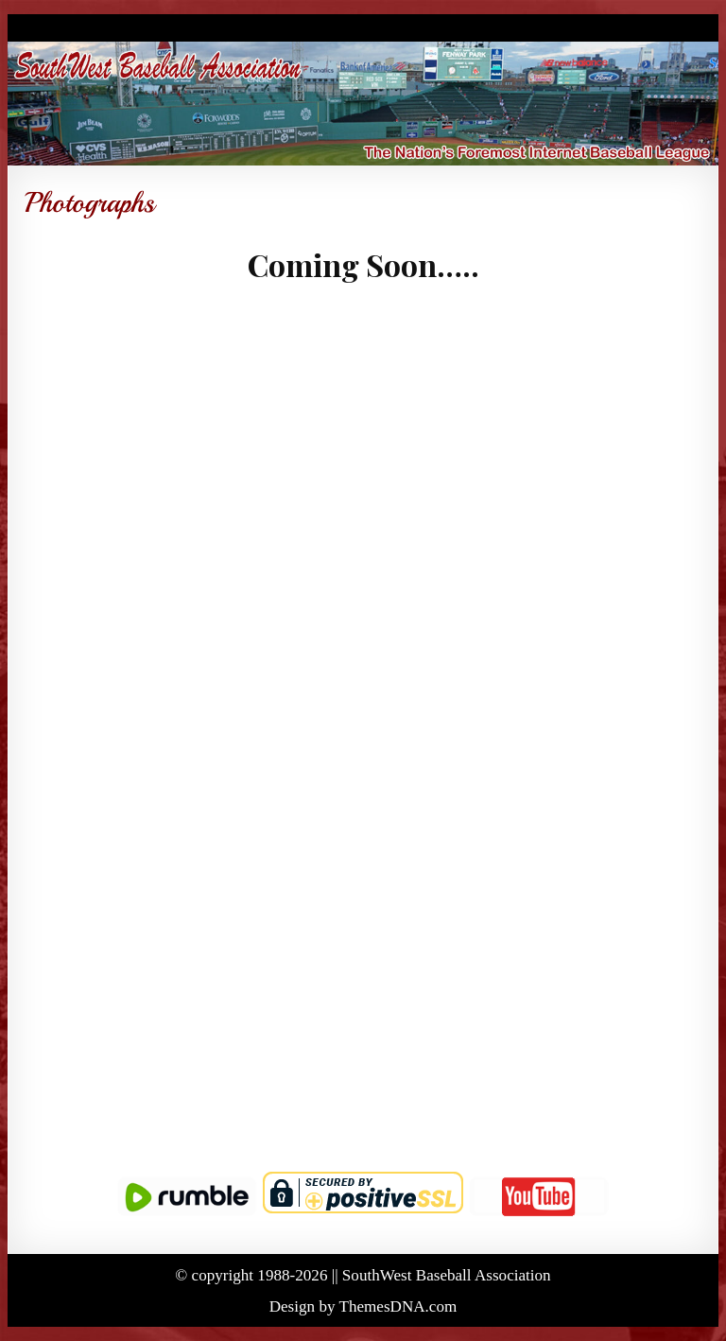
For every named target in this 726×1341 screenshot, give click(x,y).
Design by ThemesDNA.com (363, 1306)
